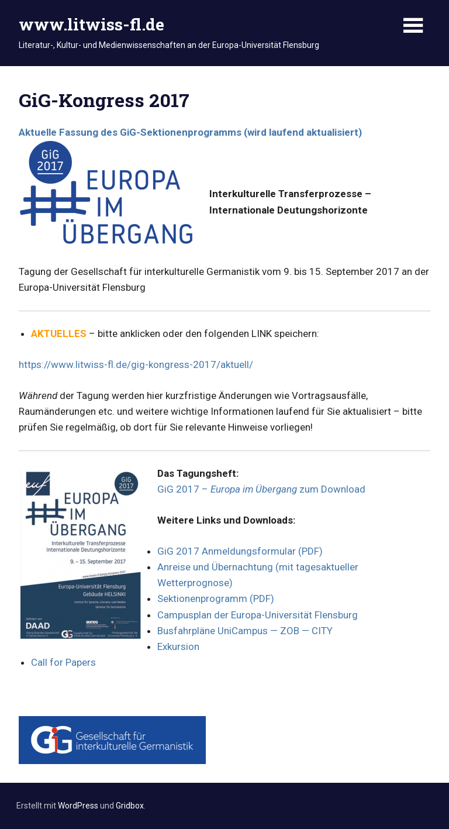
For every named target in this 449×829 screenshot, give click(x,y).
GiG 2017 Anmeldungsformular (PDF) (240, 551)
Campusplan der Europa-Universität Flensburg (257, 615)
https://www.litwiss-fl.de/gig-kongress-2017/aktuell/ (136, 364)
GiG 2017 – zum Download (261, 489)
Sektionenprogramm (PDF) (215, 598)
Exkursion (178, 646)
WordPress (78, 805)
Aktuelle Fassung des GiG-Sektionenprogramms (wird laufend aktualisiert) (190, 132)
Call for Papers (63, 662)
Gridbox (130, 805)
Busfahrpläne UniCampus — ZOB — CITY (245, 631)
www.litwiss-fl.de (91, 24)
